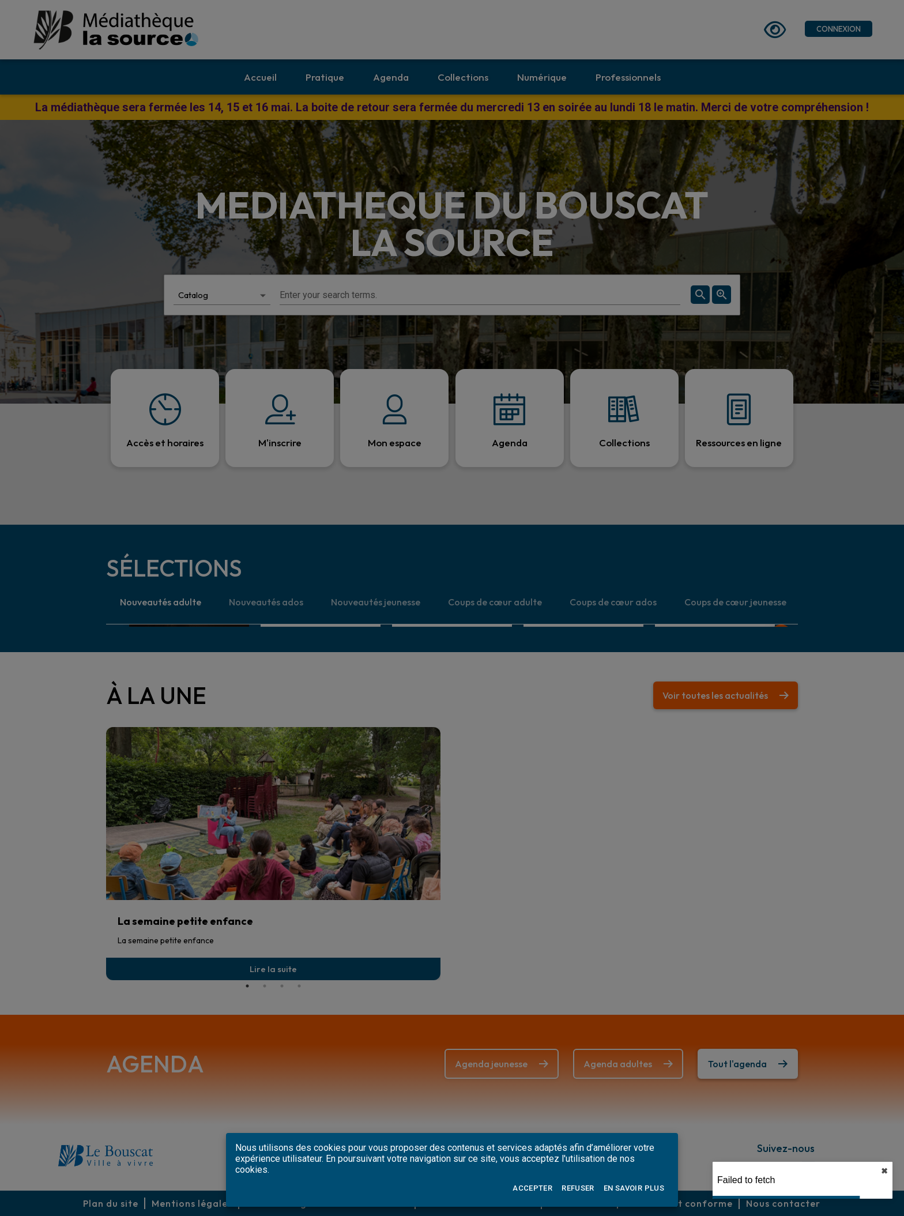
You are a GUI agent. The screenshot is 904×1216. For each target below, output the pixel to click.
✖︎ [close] (884, 1171)
